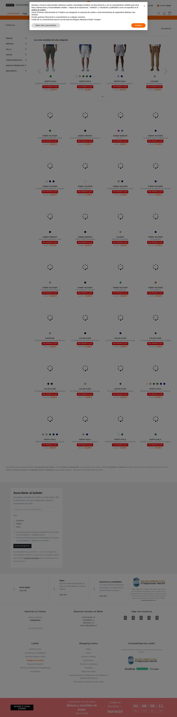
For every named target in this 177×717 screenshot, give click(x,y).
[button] (144, 6)
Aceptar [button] (138, 25)
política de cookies (38, 10)
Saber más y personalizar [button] (45, 25)
